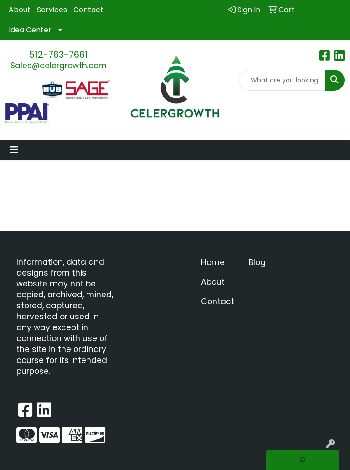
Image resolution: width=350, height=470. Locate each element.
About (20, 10)
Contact (88, 10)
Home (213, 262)
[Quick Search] (282, 80)
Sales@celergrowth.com (58, 65)
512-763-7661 (58, 54)
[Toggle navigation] (14, 149)
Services (52, 10)
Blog (257, 262)
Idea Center (30, 30)
